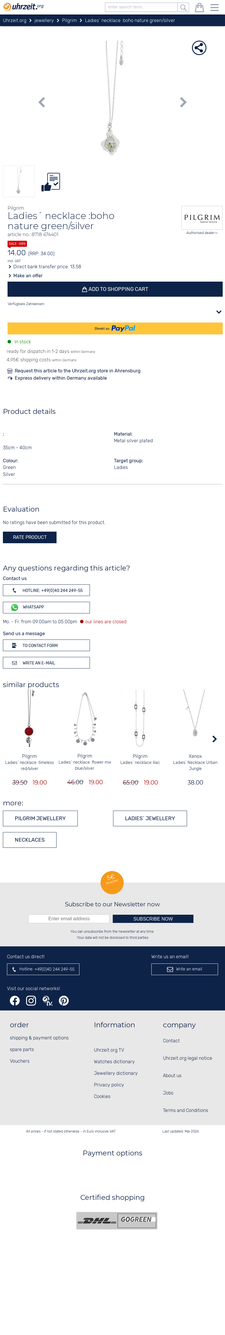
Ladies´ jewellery (150, 818)
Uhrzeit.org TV (109, 1050)
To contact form (34, 645)
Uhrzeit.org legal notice (187, 1058)
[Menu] (214, 9)
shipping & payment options (39, 1038)
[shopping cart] (199, 9)
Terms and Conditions (185, 1111)
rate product (30, 537)
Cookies (102, 1097)
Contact (171, 1041)
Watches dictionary (114, 1062)
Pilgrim (29, 756)
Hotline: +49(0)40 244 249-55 (46, 590)
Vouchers (20, 1061)
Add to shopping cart (118, 289)
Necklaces (30, 840)
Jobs (168, 1093)
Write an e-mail (32, 662)
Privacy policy (109, 1085)
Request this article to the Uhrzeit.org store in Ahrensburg (78, 371)
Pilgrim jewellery (40, 818)
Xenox (195, 756)
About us (172, 1076)
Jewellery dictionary (116, 1073)
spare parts (22, 1050)
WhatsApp (27, 607)
